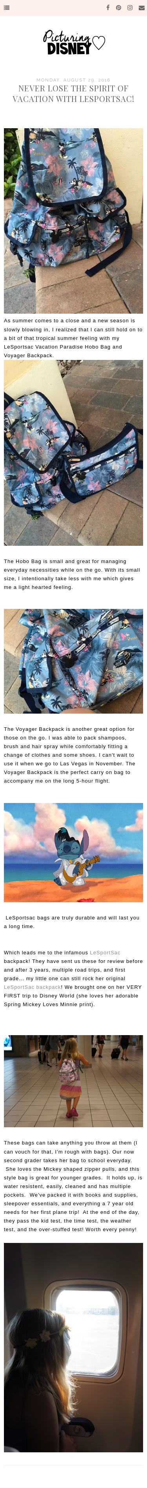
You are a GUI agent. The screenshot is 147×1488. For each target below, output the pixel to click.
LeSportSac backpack (32, 987)
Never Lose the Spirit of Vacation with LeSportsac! (73, 93)
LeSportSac (105, 953)
